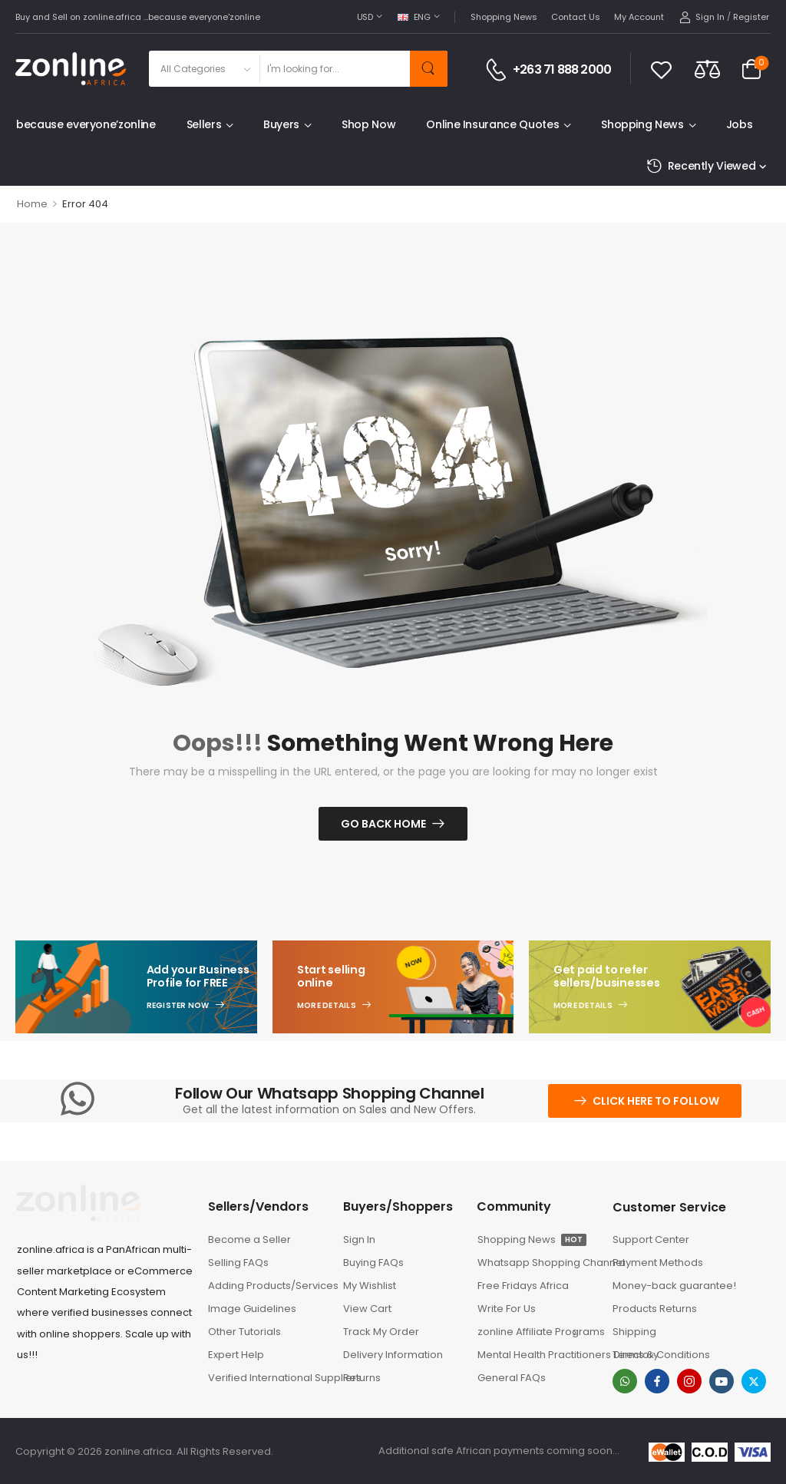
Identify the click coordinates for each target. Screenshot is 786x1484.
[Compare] (707, 68)
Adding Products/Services (268, 1285)
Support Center (651, 1239)
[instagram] (689, 1381)
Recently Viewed (700, 166)
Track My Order (381, 1331)
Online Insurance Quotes (492, 124)
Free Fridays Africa (523, 1285)
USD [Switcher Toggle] (365, 17)
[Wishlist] (661, 69)
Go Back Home (383, 823)
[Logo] (70, 68)
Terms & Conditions (661, 1354)
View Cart (367, 1308)
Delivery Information (393, 1354)
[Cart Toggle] (751, 69)
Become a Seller (249, 1239)
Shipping (634, 1331)
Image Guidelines (252, 1308)
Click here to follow (656, 1101)
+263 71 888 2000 (562, 69)
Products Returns (655, 1308)
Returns (362, 1377)
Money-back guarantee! (674, 1285)
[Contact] (498, 69)
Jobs (739, 124)
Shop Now (368, 124)
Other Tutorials (244, 1331)
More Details (326, 1006)
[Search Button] (428, 69)
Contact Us (575, 16)
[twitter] (753, 1381)
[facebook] (657, 1381)
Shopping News (504, 16)
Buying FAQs (373, 1262)
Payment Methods (658, 1262)
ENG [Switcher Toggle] (414, 17)
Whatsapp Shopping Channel (537, 1262)
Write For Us (506, 1308)
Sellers (204, 124)
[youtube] (721, 1381)
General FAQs (511, 1377)
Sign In (359, 1239)
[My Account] (702, 17)
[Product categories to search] (204, 69)
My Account (639, 16)
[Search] (334, 69)
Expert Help (236, 1354)
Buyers (281, 124)
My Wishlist (369, 1285)
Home (32, 204)
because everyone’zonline (86, 124)
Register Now (178, 1006)
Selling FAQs (238, 1262)
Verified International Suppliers (268, 1377)
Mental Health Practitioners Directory (537, 1354)
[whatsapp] (625, 1381)
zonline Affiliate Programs (531, 1331)
